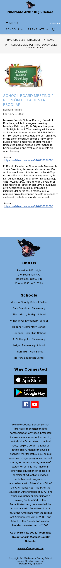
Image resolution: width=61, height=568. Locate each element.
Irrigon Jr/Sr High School (29, 351)
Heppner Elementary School (29, 326)
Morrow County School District (29, 302)
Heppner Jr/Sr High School (29, 333)
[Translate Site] (38, 29)
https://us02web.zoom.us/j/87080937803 (28, 160)
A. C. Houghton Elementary (29, 339)
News (50, 39)
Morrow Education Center (29, 357)
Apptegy (37, 563)
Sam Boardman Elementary (29, 308)
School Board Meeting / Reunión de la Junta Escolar (34, 46)
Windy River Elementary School (29, 320)
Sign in (53, 23)
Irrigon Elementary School (29, 345)
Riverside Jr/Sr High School (23, 39)
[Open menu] (11, 23)
